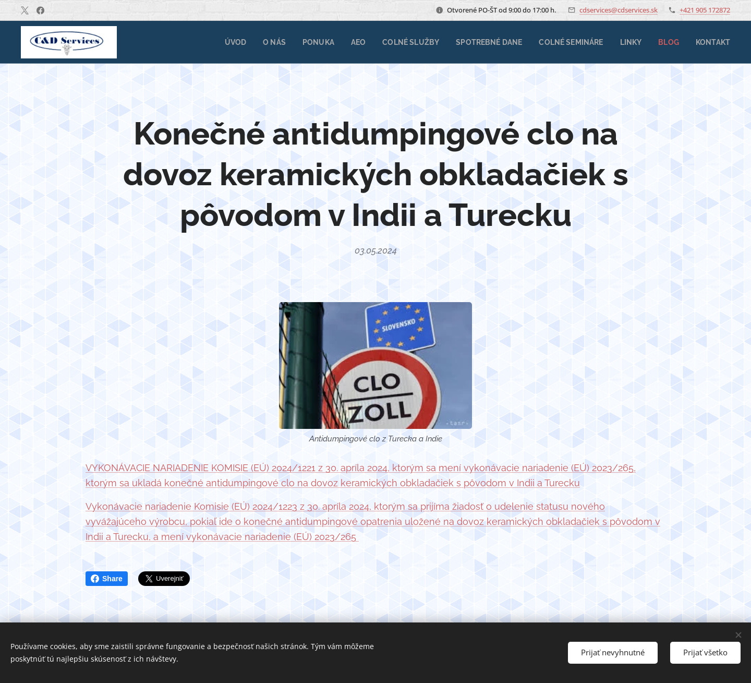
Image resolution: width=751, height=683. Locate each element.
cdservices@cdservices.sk (618, 10)
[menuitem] (218, 42)
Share (107, 578)
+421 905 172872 (705, 10)
